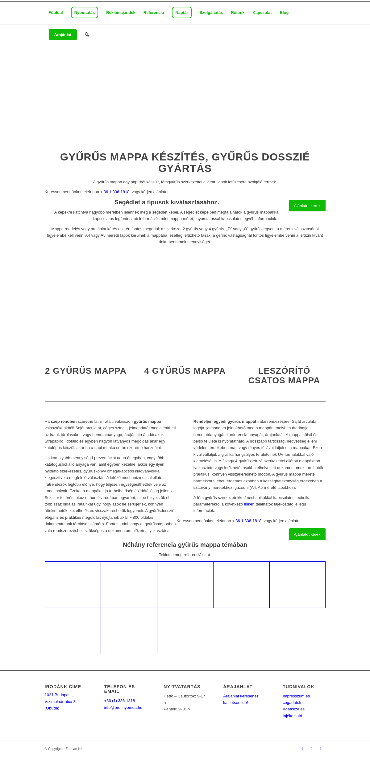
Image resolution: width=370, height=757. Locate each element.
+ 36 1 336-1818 (114, 191)
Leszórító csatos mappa (284, 375)
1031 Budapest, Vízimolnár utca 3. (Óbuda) (61, 701)
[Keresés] (87, 35)
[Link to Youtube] (321, 748)
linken (249, 504)
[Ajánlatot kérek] (307, 206)
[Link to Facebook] (302, 748)
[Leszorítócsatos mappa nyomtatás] (284, 306)
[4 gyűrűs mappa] (185, 306)
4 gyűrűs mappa (185, 371)
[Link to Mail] (311, 748)
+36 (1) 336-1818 (119, 700)
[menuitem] (56, 13)
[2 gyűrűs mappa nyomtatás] (86, 306)
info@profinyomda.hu (123, 707)
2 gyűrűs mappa (86, 371)
